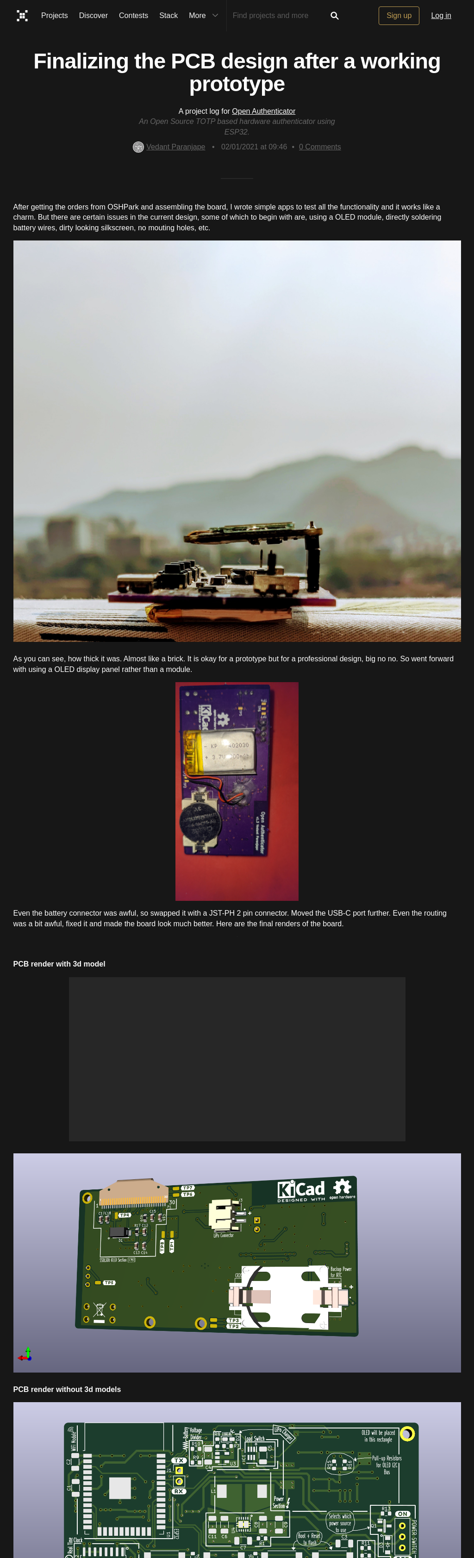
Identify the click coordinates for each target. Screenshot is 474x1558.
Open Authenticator (263, 111)
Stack (168, 15)
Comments (320, 147)
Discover (93, 15)
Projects (54, 15)
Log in (441, 15)
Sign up (399, 15)
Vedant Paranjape (169, 147)
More (205, 15)
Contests (133, 15)
